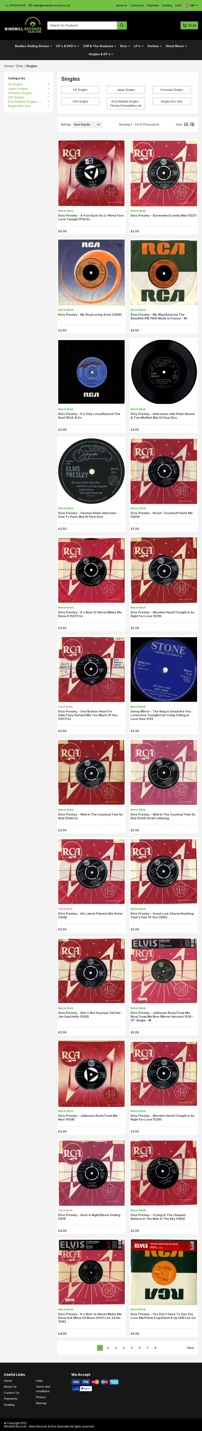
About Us (121, 5)
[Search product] (122, 25)
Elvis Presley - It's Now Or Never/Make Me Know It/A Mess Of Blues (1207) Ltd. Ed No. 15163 (90, 1317)
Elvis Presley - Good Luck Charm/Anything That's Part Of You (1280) (162, 915)
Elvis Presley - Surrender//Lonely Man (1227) (163, 215)
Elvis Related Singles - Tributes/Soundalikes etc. (26, 101)
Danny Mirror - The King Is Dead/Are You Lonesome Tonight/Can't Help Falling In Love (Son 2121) (161, 715)
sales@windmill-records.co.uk (49, 5)
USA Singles (16, 97)
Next (190, 1348)
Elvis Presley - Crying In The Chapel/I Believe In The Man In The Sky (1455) (158, 1217)
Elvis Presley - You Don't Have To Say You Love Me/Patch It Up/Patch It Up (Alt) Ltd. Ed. (163, 1316)
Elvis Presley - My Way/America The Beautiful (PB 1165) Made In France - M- (159, 316)
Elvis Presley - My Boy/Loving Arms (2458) (90, 314)
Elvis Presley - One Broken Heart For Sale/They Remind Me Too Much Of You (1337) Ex (87, 715)
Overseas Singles (20, 93)
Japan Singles (18, 88)
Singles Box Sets (19, 106)
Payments (153, 5)
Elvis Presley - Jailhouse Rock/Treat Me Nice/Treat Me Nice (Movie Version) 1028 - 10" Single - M (162, 1016)
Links (178, 5)
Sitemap (41, 1403)
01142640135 (16, 5)
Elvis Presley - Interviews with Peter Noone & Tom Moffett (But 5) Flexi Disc (163, 415)
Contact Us (137, 5)
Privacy (41, 1397)
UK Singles (15, 84)
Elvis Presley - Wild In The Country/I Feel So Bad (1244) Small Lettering (163, 816)
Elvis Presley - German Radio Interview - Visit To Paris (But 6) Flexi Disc (88, 515)
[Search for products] (82, 25)
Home (8, 1381)
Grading (167, 5)
